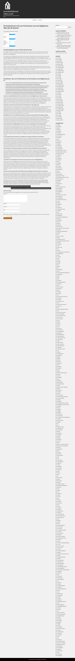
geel (58, 264)
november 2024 (60, 86)
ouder (58, 471)
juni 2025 (59, 75)
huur (58, 326)
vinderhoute (60, 593)
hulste (58, 325)
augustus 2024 (60, 91)
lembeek (59, 410)
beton (58, 171)
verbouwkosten (60, 579)
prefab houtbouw (61, 484)
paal (58, 474)
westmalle (59, 620)
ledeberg (59, 409)
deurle (58, 221)
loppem (58, 422)
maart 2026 (59, 61)
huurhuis (59, 328)
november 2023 (60, 105)
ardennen (59, 155)
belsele (58, 164)
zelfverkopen (60, 647)
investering (26, 181)
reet (58, 498)
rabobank (59, 493)
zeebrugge (59, 639)
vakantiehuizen (60, 563)
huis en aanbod (60, 314)
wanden (59, 609)
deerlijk (59, 218)
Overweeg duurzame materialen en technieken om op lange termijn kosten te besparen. (25, 89)
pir (57, 476)
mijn (58, 442)
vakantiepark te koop (62, 566)
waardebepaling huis (62, 606)
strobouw (59, 539)
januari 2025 (60, 83)
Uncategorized (7, 180)
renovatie (59, 501)
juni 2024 (59, 94)
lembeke (59, 412)
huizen (58, 323)
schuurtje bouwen (61, 515)
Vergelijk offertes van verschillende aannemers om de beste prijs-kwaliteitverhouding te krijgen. (27, 85)
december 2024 (60, 85)
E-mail (5, 208)
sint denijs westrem (61, 530)
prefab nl (59, 487)
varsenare (59, 572)
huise (58, 320)
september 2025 (60, 70)
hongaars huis (60, 301)
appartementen (60, 153)
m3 (57, 425)
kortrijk (59, 391)
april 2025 (59, 78)
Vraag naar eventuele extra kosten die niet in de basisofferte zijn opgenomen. (23, 84)
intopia (58, 352)
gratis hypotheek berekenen (63, 272)
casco (58, 205)
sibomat (59, 520)
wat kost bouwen (61, 612)
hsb (58, 307)
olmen (58, 464)
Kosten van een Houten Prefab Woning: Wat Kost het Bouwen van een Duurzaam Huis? (64, 47)
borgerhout (59, 183)
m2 (57, 423)
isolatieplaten (60, 353)
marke (58, 431)
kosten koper (60, 395)
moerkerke (59, 449)
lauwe (58, 407)
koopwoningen (60, 383)
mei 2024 (59, 96)
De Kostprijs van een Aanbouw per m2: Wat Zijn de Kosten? (17, 186)
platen (58, 479)
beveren (59, 172)
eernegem (59, 244)
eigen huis (59, 247)
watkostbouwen (60, 615)
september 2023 (60, 108)
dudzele (59, 232)
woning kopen (60, 631)
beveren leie (59, 174)
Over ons (35, 20)
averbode (59, 159)
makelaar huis (60, 426)
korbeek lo (59, 390)
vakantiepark (60, 565)
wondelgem (59, 627)
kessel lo (59, 361)
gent (58, 267)
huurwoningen (60, 331)
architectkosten (26, 180)
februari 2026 (60, 62)
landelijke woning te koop (63, 404)
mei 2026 (59, 58)
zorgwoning (60, 650)
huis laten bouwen (61, 315)
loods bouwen (60, 420)
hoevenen (59, 298)
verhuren (59, 582)
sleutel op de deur (61, 536)
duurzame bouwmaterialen (63, 240)
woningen (59, 633)
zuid (58, 652)
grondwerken (21, 181)
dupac (58, 237)
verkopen (59, 587)
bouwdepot (59, 190)
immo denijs (60, 339)
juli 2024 (59, 93)
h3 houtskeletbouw (61, 282)
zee (58, 638)
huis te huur (60, 317)
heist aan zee (60, 287)
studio (58, 541)
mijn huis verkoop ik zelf (62, 444)
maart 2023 (59, 118)
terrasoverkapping (61, 550)
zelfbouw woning (61, 644)
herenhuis (59, 288)
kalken (58, 358)
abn (58, 139)
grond (58, 275)
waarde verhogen (36, 183)
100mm (58, 124)
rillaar (58, 506)
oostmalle (59, 468)
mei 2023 (59, 115)
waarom (59, 607)
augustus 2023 (60, 110)
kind (58, 364)
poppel (58, 482)
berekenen (59, 167)
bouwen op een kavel (61, 194)
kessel (58, 360)
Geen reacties (15, 31)
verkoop (59, 584)
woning (59, 630)
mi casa (59, 441)
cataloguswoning (61, 209)
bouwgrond (59, 196)
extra (58, 258)
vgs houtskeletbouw (61, 588)
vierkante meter (21, 183)
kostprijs (35, 181)
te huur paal (60, 547)
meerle (58, 436)
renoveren (59, 503)
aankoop (59, 132)
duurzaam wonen (61, 239)
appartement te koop (61, 151)
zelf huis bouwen (61, 641)
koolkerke (59, 377)
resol (58, 504)
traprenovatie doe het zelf (63, 553)
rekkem (58, 499)
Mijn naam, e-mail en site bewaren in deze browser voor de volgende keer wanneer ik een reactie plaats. (27, 215)
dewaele (59, 225)
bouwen (37, 180)
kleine (58, 371)
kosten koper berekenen (62, 396)
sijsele (58, 522)
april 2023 (59, 116)
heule (58, 290)
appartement (60, 148)
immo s (58, 341)
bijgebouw (32, 180)
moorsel (59, 452)
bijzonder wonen (61, 175)
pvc (58, 491)
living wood (59, 415)
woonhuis (59, 634)
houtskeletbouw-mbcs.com (11, 12)
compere (59, 210)
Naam (5, 204)
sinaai (58, 523)
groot (58, 277)
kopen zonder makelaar (62, 387)
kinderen (59, 366)
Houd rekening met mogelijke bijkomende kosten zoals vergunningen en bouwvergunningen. (26, 87)
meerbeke (59, 434)
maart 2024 (59, 99)
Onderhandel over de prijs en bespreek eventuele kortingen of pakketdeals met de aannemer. (26, 90)
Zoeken (57, 25)
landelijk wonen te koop (62, 402)
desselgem (59, 220)
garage (58, 263)
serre (58, 518)
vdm (58, 574)
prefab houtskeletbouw (62, 485)
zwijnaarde (59, 655)
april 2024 (59, 97)
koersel (58, 375)
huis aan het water (61, 312)
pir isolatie (59, 477)
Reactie (5, 193)
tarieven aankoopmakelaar (63, 542)
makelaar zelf (60, 428)
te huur (58, 544)
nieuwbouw (59, 460)
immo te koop (60, 342)
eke (58, 248)
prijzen (58, 490)
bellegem (59, 163)
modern (59, 447)
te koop (58, 549)
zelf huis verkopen (61, 642)
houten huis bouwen (61, 304)
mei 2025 (59, 77)
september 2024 (60, 89)
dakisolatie (59, 213)
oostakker (59, 466)
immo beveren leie (61, 337)
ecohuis (59, 242)
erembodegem (60, 253)
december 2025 (60, 65)
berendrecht (59, 169)
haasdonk (59, 283)
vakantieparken (60, 568)
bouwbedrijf (59, 188)
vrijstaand (59, 600)
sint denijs (59, 528)
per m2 (18, 182)
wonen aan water (61, 628)
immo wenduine (60, 345)
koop (58, 379)
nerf (58, 457)
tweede (58, 555)
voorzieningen (28, 183)
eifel (58, 245)
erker (58, 255)
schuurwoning (60, 517)
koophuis (59, 380)
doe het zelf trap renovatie (63, 228)
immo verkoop (60, 344)
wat (58, 611)
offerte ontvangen (13, 182)
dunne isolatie (60, 236)
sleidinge (59, 534)
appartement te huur (61, 150)
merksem (59, 439)
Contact (40, 20)
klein (58, 369)
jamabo (58, 356)
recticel (58, 496)
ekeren (58, 250)
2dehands (59, 126)
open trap (59, 469)
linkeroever (59, 414)
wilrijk (58, 623)
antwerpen (59, 147)
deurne (58, 223)
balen (58, 161)
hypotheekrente (60, 334)
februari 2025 (60, 81)
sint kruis (59, 531)
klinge (58, 374)
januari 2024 (60, 102)
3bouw (58, 128)
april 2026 (59, 59)
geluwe (58, 266)
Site (4, 211)
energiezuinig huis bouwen (63, 252)
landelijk (59, 401)
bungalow (59, 204)
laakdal (59, 399)
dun (58, 234)
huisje (58, 321)
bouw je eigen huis (61, 186)
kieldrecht (59, 363)
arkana (58, 156)
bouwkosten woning (61, 199)
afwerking (20, 180)
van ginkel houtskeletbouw (63, 569)
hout (58, 302)
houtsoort (59, 306)
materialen (6, 182)
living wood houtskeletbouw (63, 417)
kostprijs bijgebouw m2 (43, 181)
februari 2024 (60, 100)
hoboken (59, 293)
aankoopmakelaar (61, 134)
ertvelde (59, 256)
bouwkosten (41, 180)
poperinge (59, 480)
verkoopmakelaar (61, 585)
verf (58, 580)
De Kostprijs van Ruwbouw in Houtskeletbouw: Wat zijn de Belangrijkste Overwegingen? (31, 188)
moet (58, 450)
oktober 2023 (60, 107)
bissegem (59, 180)
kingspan (59, 368)
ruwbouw (59, 512)
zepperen (59, 649)
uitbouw (59, 558)
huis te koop (60, 318)
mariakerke (59, 430)
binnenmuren (60, 178)
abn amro (59, 140)
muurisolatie (60, 455)
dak (58, 212)
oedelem (59, 463)
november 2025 (60, 67)
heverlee (59, 291)
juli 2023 (59, 112)
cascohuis (59, 207)
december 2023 (60, 104)
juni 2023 (59, 113)
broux (58, 201)
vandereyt (59, 571)
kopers (58, 388)
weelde (58, 617)
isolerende (59, 355)
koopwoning (60, 382)
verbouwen (59, 576)
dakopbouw (59, 215)
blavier (58, 182)
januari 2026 (60, 64)
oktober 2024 (60, 88)
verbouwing (59, 577)
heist (58, 285)
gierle (58, 271)
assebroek (59, 158)
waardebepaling (60, 604)
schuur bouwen (60, 514)
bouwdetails (60, 191)
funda (58, 260)
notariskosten (60, 461)
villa (58, 592)
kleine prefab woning (62, 372)
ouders (58, 472)
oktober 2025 (60, 69)
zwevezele (59, 654)
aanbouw (59, 131)
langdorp (59, 406)
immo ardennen (60, 336)
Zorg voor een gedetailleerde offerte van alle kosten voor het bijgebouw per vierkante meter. (26, 82)
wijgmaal (59, 622)
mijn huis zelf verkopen (62, 445)
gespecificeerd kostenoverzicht (10, 181)
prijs (58, 488)
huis (58, 310)
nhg (58, 458)
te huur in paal (60, 545)
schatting (31, 182)
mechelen (59, 433)
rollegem (59, 509)
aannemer (15, 180)
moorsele (59, 453)
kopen (58, 385)
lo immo (59, 418)
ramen (58, 495)
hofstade (59, 299)
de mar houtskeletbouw (62, 217)
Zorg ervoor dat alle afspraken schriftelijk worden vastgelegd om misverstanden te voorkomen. (27, 93)
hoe (58, 294)
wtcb (58, 636)
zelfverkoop (59, 646)
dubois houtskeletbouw (62, 231)
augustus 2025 (60, 72)
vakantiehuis (60, 561)
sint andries (60, 526)
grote (58, 279)
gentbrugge (59, 269)
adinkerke (59, 145)
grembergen (59, 274)
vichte (58, 590)
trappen (59, 552)
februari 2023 (60, 120)
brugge (58, 202)
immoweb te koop (61, 348)
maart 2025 (59, 80)
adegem (58, 144)
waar (58, 603)
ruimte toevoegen (24, 182)
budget (46, 180)
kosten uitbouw (60, 398)
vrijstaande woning (61, 601)
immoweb (59, 347)
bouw (58, 185)
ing (58, 350)
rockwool (59, 507)
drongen (59, 229)
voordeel (59, 596)
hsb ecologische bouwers (62, 309)
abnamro (59, 142)
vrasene (59, 598)
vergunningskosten (38, 182)
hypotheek (59, 333)
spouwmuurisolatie (61, 538)
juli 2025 (59, 73)
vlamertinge (60, 595)
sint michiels (60, 533)
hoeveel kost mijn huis (62, 296)
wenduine (59, 619)
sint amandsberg (61, 525)
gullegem (59, 280)
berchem (59, 166)
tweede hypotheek (61, 557)
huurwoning (60, 329)
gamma (58, 261)
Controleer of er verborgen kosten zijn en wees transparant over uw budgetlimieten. (24, 92)
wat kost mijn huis (61, 614)
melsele (59, 437)
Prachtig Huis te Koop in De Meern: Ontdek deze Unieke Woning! (63, 40)
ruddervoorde (60, 511)
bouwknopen (60, 198)
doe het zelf (59, 226)
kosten (31, 181)
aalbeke (59, 129)
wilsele (58, 625)
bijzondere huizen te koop (63, 177)
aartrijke (59, 137)
